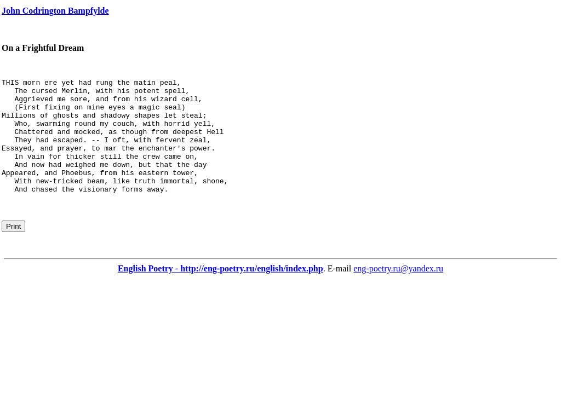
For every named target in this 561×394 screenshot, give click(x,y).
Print (13, 249)
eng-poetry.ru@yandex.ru (398, 291)
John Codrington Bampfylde (55, 10)
